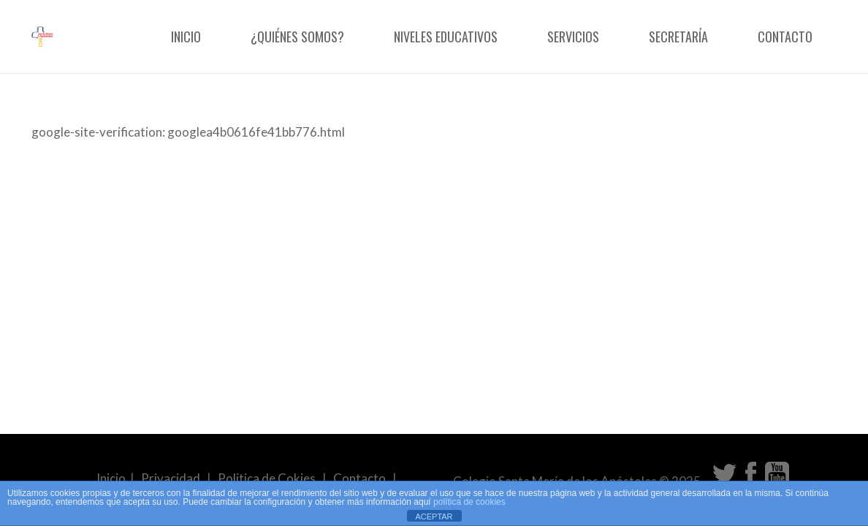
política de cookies (469, 502)
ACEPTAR (433, 516)
